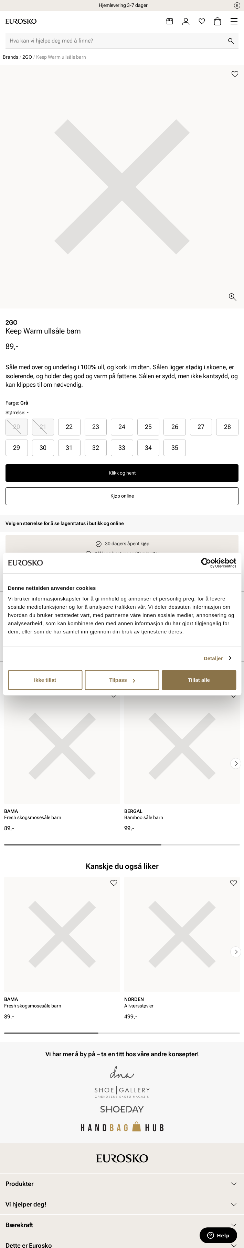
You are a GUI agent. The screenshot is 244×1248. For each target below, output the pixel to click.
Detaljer (213, 658)
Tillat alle (199, 680)
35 (174, 447)
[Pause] (237, 5)
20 (16, 426)
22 (69, 426)
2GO (27, 57)
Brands (10, 57)
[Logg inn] (186, 21)
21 (43, 426)
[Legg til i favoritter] (235, 74)
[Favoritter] (202, 21)
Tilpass (122, 680)
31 (69, 447)
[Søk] (230, 40)
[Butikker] (170, 21)
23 (95, 426)
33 (121, 447)
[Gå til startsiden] (21, 21)
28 (227, 426)
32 (95, 447)
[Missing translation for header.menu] (234, 21)
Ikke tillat (45, 680)
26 (174, 426)
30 (43, 447)
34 (148, 447)
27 (201, 426)
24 (121, 426)
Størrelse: (15, 412)
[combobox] (116, 41)
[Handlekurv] (217, 21)
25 (148, 426)
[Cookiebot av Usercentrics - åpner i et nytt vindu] (206, 563)
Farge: (17, 403)
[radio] (17, 427)
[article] (62, 756)
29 (16, 447)
